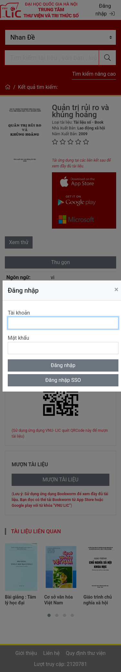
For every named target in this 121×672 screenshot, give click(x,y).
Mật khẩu (18, 338)
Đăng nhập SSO (63, 380)
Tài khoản (19, 313)
